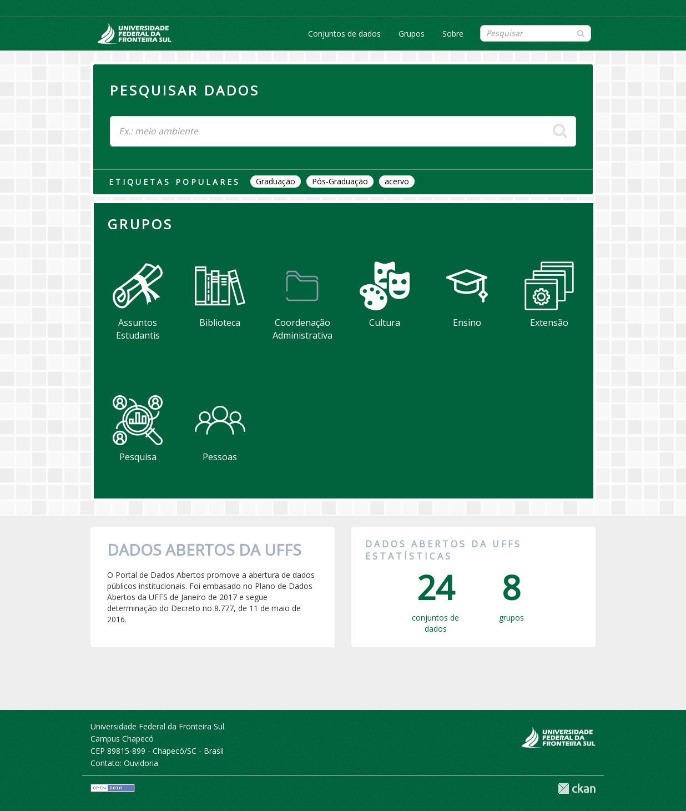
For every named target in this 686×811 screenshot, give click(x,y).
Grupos (412, 33)
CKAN (577, 788)
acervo (397, 181)
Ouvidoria (141, 763)
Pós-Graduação (340, 181)
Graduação (275, 181)
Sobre (452, 33)
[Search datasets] (535, 33)
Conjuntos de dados (344, 33)
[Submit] (581, 32)
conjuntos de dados (435, 598)
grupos (512, 592)
